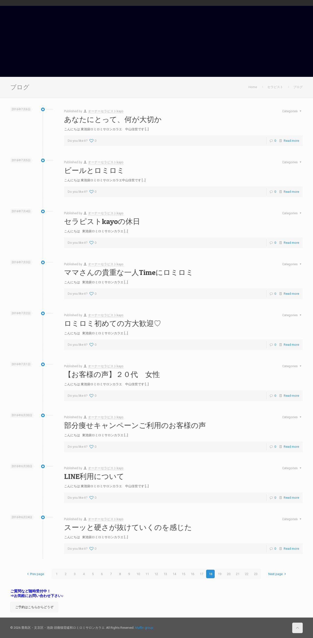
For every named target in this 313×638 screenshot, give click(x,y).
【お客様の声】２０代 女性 (112, 374)
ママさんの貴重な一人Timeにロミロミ (128, 272)
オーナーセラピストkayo (105, 111)
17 (201, 574)
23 (255, 574)
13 (165, 574)
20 (228, 574)
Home (252, 87)
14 (174, 574)
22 (246, 574)
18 (210, 574)
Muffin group (144, 627)
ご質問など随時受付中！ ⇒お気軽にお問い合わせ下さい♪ (37, 593)
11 (147, 574)
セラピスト (275, 87)
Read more (291, 140)
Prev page (35, 574)
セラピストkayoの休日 (102, 221)
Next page (277, 574)
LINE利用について (94, 476)
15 (183, 574)
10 (138, 574)
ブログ (298, 87)
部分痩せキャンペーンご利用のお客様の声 (135, 425)
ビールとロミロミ (94, 170)
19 (219, 574)
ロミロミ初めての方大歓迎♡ (112, 323)
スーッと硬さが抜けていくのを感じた (128, 527)
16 (192, 574)
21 (237, 574)
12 (156, 574)
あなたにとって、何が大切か (113, 119)
